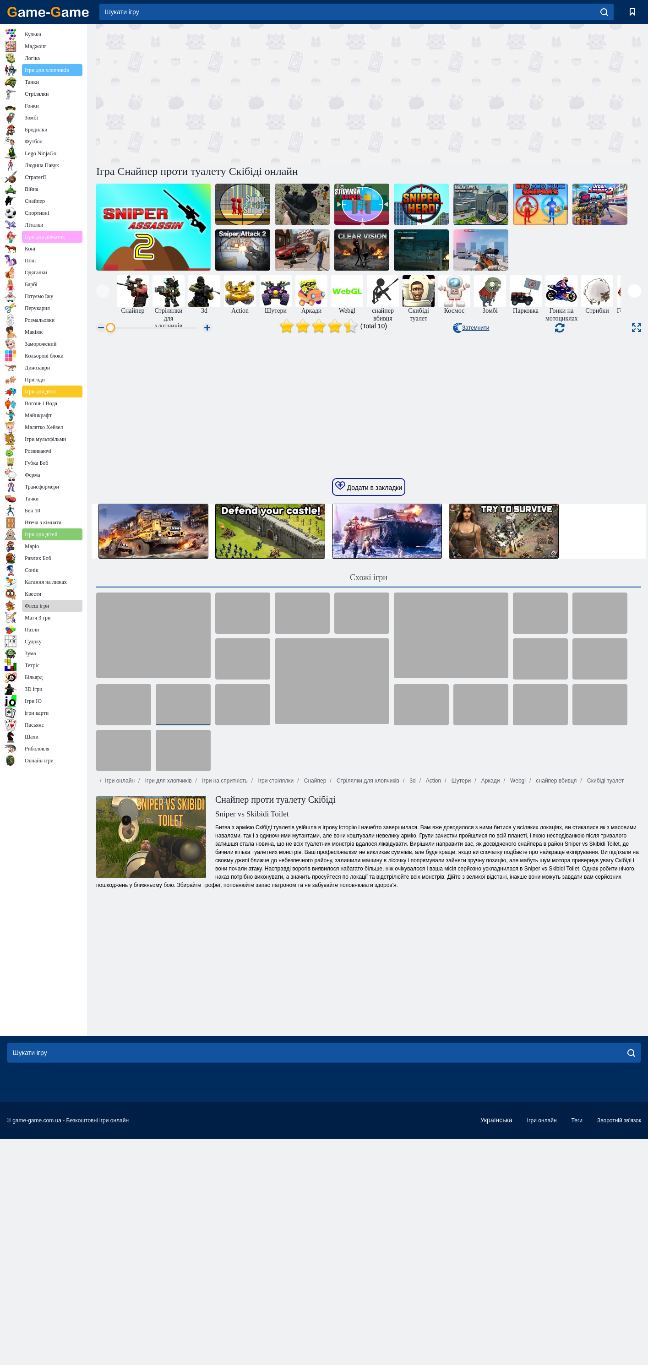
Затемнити (471, 328)
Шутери (460, 1057)
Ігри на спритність (224, 1057)
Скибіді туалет (605, 1057)
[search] (604, 12)
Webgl (517, 1057)
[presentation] (102, 291)
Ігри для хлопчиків (167, 1057)
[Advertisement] (233, 93)
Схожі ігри (368, 854)
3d (412, 1057)
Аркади (490, 1057)
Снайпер (314, 1057)
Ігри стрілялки (275, 1057)
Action (433, 1057)
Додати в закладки (369, 763)
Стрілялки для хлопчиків (367, 1057)
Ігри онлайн (120, 1057)
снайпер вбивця (555, 1057)
